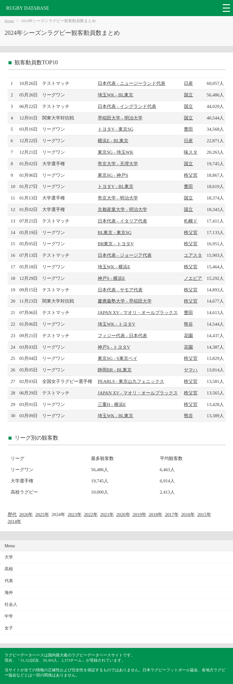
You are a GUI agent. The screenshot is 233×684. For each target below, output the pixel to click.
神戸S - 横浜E (111, 278)
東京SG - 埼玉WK (115, 152)
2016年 (188, 514)
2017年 (171, 514)
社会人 (11, 604)
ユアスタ (193, 255)
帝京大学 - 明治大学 (118, 197)
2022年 (91, 514)
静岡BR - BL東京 (115, 369)
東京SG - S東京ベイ (117, 358)
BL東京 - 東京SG (114, 232)
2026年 (26, 514)
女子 (9, 628)
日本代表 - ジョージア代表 (125, 255)
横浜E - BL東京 (113, 140)
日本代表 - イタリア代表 (122, 220)
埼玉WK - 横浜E (114, 266)
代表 (9, 580)
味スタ (191, 152)
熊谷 (188, 324)
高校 (9, 569)
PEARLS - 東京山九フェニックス (131, 381)
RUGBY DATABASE (27, 8)
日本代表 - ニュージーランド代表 (131, 83)
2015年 (204, 514)
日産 (188, 83)
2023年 (74, 514)
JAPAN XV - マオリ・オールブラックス (138, 312)
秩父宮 (191, 175)
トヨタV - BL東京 (115, 186)
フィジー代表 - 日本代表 (122, 335)
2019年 (139, 514)
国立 (188, 94)
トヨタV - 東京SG (115, 129)
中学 (9, 616)
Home (9, 21)
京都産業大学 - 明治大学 (122, 209)
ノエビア (193, 278)
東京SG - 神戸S (113, 175)
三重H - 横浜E (112, 404)
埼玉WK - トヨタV (116, 324)
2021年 (107, 514)
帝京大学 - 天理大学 (118, 163)
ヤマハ (191, 369)
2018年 (155, 514)
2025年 (42, 514)
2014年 (14, 521)
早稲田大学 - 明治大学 (120, 117)
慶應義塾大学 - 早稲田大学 (125, 300)
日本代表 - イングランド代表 (127, 106)
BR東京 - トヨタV (116, 243)
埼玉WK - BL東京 (115, 94)
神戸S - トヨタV (114, 347)
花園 (188, 335)
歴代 (12, 514)
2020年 (123, 514)
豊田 (188, 129)
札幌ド (191, 220)
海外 (9, 592)
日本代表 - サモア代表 (120, 289)
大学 (9, 557)
